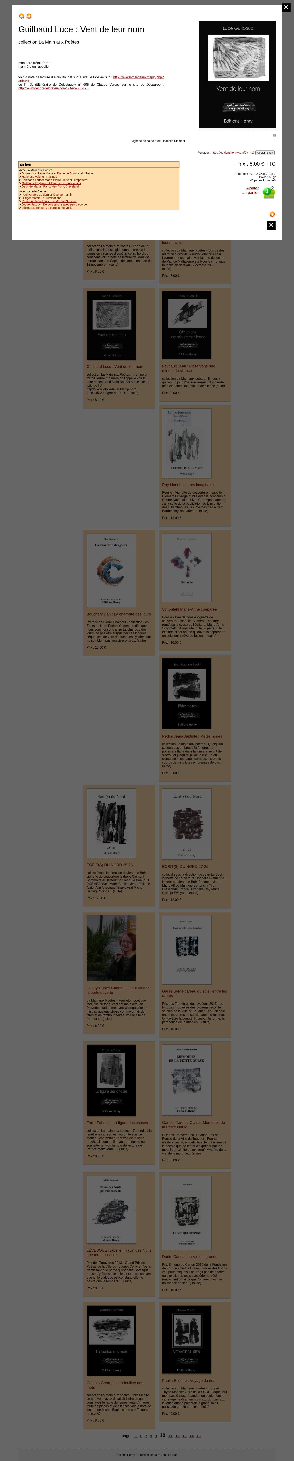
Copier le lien (265, 152)
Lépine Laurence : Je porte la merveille (47, 207)
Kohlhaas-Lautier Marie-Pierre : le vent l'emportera (54, 180)
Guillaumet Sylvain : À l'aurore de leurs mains (51, 183)
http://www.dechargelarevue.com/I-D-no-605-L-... (53, 88)
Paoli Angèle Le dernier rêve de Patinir (47, 194)
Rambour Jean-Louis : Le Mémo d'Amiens (49, 201)
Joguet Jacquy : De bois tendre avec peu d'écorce (54, 204)
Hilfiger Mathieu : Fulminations (41, 198)
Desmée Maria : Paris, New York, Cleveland (50, 186)
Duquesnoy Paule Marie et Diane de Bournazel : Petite (57, 173)
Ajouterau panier (250, 190)
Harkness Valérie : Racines (39, 176)
